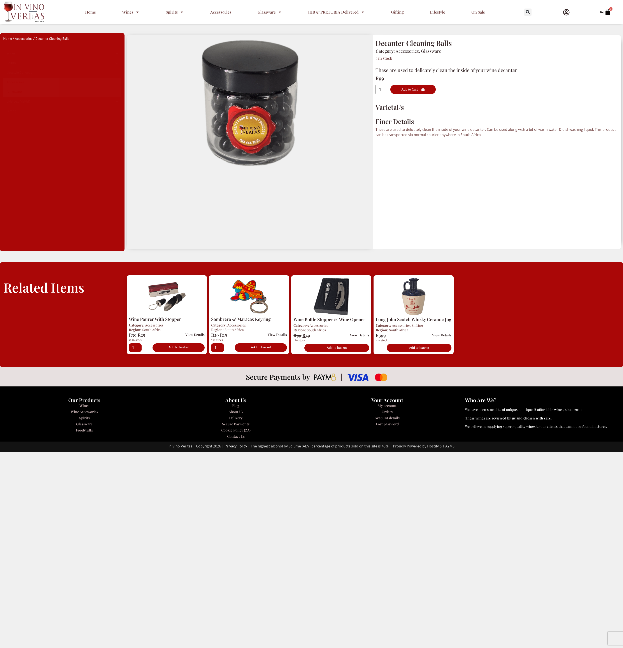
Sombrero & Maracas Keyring (241, 319)
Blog (235, 405)
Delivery (235, 418)
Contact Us (236, 436)
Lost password (387, 424)
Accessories (220, 12)
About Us (236, 411)
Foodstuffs (84, 430)
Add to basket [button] (178, 347)
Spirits (175, 12)
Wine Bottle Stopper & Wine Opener (329, 319)
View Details (195, 334)
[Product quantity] (382, 89)
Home (90, 12)
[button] (528, 12)
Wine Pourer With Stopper (155, 319)
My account (387, 405)
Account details (387, 418)
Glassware (270, 12)
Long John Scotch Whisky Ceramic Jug (413, 319)
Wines (130, 12)
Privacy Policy (236, 446)
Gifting (397, 12)
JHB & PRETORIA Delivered (336, 12)
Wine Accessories (84, 411)
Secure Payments (235, 424)
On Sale (478, 12)
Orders (387, 411)
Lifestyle (437, 12)
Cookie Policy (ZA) (236, 430)
